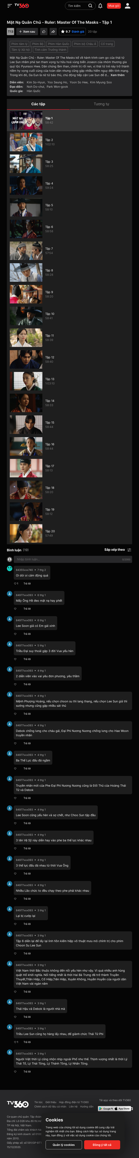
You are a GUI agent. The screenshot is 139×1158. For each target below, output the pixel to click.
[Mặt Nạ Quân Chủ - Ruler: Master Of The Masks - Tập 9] (69, 294)
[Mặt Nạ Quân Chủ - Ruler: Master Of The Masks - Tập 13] (69, 381)
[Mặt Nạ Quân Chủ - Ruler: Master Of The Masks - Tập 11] (69, 338)
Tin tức (38, 1102)
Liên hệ (73, 1106)
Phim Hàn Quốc (58, 44)
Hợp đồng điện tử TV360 (74, 1102)
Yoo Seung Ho (57, 82)
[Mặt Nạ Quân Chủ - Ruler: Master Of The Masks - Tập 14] (69, 403)
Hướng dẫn (86, 1106)
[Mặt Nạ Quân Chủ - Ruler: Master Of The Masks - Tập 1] (69, 120)
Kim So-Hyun (36, 82)
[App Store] (120, 1109)
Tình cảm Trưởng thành (50, 49)
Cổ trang (107, 44)
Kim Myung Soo (101, 82)
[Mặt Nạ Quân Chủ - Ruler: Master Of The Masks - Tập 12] (69, 359)
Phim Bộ (37, 44)
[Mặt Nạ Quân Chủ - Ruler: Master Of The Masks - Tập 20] (69, 533)
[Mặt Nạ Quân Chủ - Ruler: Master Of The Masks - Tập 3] (69, 164)
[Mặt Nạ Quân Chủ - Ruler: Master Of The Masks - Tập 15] (69, 425)
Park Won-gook (57, 86)
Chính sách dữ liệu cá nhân (50, 1106)
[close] (132, 11)
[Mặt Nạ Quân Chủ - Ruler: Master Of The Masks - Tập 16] (69, 446)
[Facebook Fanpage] (131, 1108)
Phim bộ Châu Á (85, 44)
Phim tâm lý (19, 44)
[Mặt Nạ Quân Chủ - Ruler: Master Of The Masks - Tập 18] (69, 490)
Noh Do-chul (35, 86)
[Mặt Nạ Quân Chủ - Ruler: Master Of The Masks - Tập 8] (69, 272)
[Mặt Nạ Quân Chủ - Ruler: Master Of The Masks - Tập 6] (69, 229)
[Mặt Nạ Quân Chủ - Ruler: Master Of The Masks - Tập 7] (69, 251)
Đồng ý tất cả (102, 1145)
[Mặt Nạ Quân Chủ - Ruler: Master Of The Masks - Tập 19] (69, 511)
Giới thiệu (50, 1102)
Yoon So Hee (79, 82)
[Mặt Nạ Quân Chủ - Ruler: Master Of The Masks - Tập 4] (69, 185)
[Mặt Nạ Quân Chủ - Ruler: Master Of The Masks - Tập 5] (69, 207)
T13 (10, 31)
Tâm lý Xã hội (20, 49)
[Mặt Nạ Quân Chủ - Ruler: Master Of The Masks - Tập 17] (69, 468)
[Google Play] (105, 1109)
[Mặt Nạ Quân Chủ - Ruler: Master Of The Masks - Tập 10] (69, 316)
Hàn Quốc (33, 91)
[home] (21, 6)
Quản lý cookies (64, 1145)
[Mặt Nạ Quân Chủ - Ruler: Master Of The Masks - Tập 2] (69, 142)
